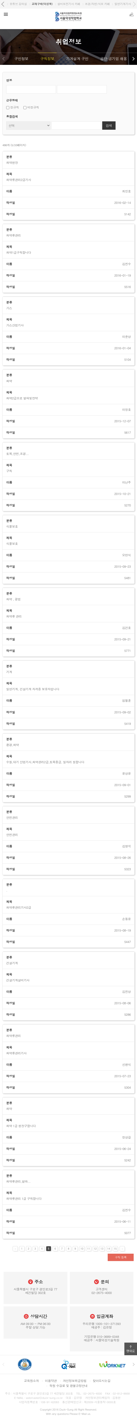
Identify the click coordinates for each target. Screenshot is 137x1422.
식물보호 (12, 543)
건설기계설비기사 (18, 980)
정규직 (12, 107)
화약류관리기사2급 (18, 907)
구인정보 (21, 58)
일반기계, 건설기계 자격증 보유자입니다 (32, 689)
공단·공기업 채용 (113, 58)
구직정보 (47, 58)
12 (95, 1248)
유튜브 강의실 (103, 4)
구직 (9, 471)
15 (115, 1248)
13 (102, 1248)
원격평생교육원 (48, 4)
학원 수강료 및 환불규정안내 (68, 1385)
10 (82, 1248)
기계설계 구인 (77, 58)
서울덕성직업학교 (20, 4)
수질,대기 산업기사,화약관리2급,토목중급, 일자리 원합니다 (45, 762)
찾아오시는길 (101, 1380)
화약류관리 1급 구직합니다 (23, 1198)
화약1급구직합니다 (18, 252)
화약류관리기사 (16, 1053)
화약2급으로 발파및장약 (22, 398)
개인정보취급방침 (74, 1380)
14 (108, 1248)
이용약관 (51, 1380)
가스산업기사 (15, 325)
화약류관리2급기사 (18, 180)
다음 (133, 59)
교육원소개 (31, 1380)
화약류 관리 (14, 616)
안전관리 (12, 835)
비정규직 (31, 107)
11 (88, 1248)
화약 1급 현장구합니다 (21, 1126)
